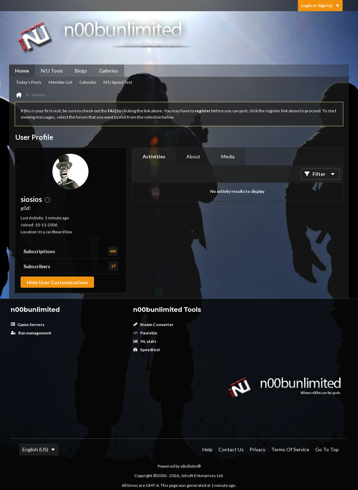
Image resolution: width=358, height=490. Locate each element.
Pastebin (145, 333)
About (193, 156)
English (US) (38, 449)
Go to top (327, 449)
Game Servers (27, 324)
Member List (60, 82)
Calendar (87, 82)
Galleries (108, 71)
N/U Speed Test (117, 82)
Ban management (31, 333)
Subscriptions (39, 251)
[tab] (154, 156)
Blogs (81, 71)
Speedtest (146, 349)
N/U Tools (52, 71)
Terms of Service (290, 449)
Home (22, 71)
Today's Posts (29, 82)
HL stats (144, 341)
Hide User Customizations (57, 282)
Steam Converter (153, 324)
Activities (154, 156)
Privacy (257, 449)
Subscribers (36, 266)
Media (228, 156)
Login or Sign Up (320, 5)
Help (207, 449)
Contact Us (231, 449)
